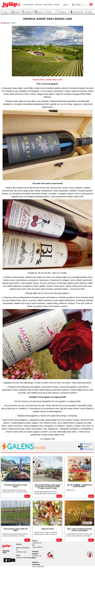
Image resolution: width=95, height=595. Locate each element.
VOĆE (5, 12)
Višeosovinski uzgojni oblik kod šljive (15, 529)
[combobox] (79, 4)
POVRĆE (16, 12)
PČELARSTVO (77, 12)
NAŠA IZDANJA (47, 4)
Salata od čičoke (47, 529)
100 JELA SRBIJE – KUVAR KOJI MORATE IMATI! (79, 485)
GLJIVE (90, 12)
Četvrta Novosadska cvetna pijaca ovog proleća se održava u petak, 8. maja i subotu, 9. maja (47, 486)
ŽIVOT (50, 12)
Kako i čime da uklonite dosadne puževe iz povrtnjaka (79, 529)
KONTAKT (57, 4)
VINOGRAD (28, 12)
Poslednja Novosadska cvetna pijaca (15, 485)
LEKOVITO (40, 12)
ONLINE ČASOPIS (28, 4)
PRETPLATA (38, 4)
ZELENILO (63, 12)
